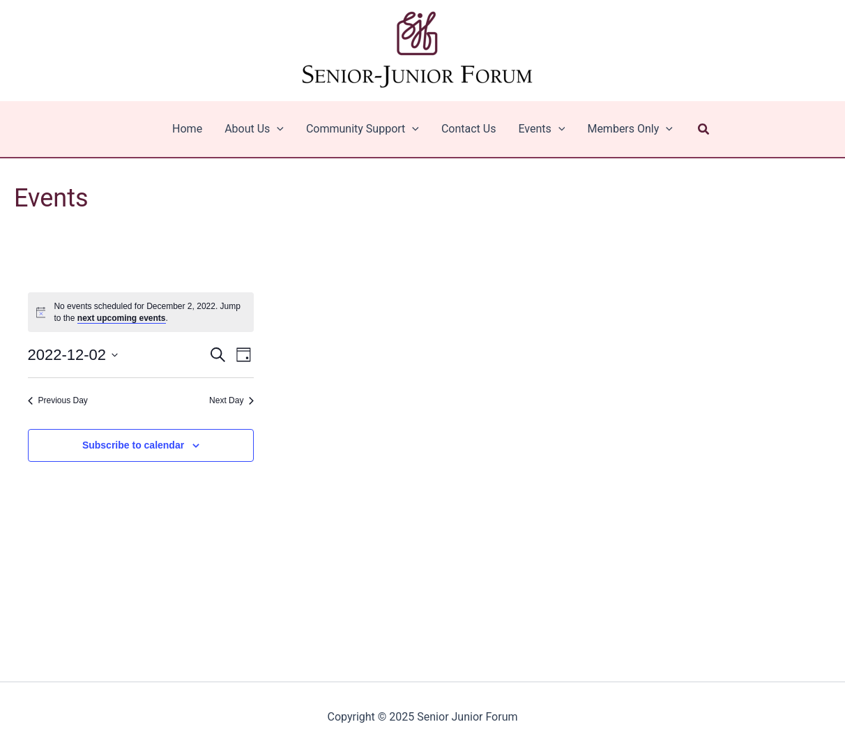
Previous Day (58, 400)
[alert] (141, 312)
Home (187, 128)
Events (541, 129)
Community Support (362, 129)
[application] (277, 129)
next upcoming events (121, 318)
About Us (254, 129)
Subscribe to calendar (133, 445)
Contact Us (468, 128)
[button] (704, 129)
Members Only (630, 129)
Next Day (231, 400)
